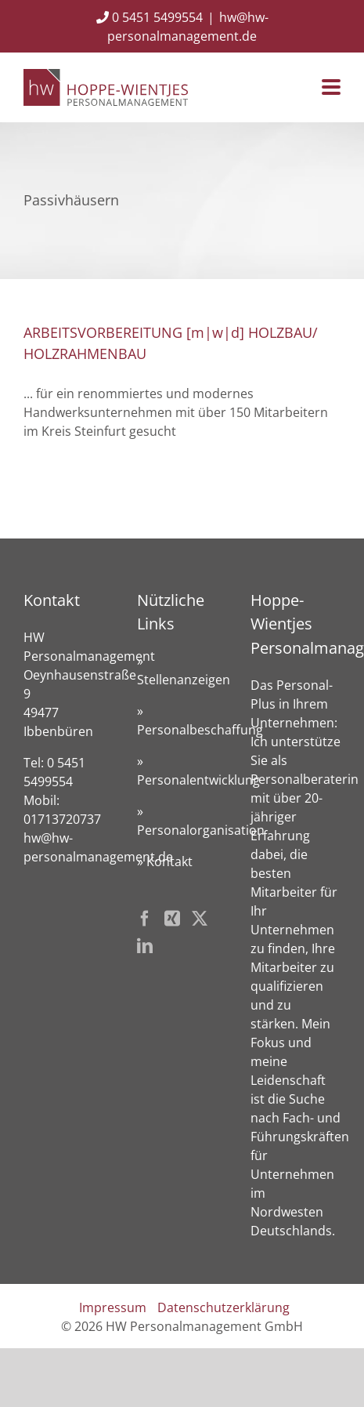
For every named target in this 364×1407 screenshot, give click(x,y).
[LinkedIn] (145, 946)
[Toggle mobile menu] (331, 88)
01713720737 (62, 819)
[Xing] (172, 919)
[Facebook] (145, 919)
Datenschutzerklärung (223, 1307)
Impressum (112, 1307)
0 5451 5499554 (149, 17)
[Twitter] (199, 919)
